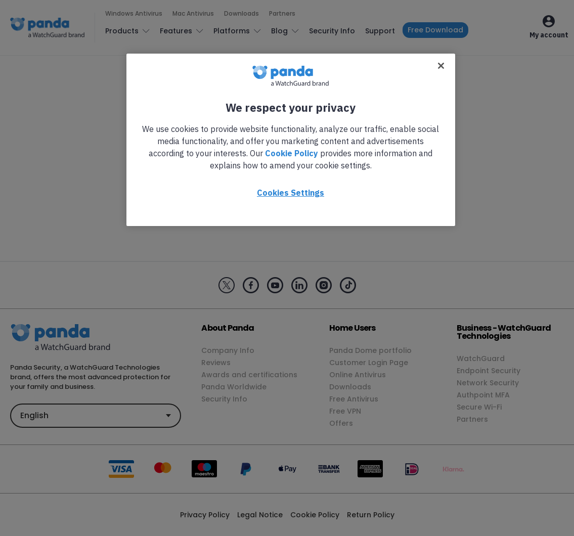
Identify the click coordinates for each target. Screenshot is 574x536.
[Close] (441, 66)
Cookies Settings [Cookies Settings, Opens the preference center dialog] (290, 193)
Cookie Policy (291, 153)
